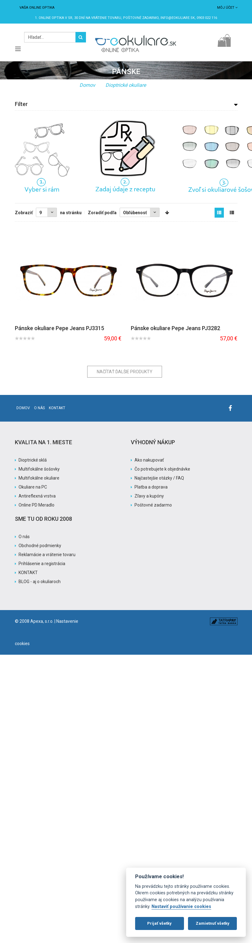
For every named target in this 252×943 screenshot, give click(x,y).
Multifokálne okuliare (39, 478)
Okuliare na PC (33, 487)
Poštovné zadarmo (153, 504)
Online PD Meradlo (36, 504)
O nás (39, 408)
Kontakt (57, 408)
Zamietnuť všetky (212, 923)
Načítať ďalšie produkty (124, 371)
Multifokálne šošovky (39, 469)
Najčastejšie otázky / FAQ (159, 478)
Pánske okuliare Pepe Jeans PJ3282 (175, 328)
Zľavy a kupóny (149, 496)
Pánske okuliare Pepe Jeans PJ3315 (59, 328)
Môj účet (227, 8)
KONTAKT (28, 572)
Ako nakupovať (149, 460)
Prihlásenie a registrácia (42, 563)
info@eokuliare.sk (177, 18)
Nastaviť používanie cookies (181, 906)
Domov (87, 85)
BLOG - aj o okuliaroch (40, 581)
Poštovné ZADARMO (141, 18)
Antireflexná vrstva (37, 496)
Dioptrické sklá (33, 460)
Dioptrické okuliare (125, 85)
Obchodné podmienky (40, 545)
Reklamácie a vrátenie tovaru (47, 554)
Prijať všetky (159, 923)
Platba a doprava (151, 487)
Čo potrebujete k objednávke (162, 469)
